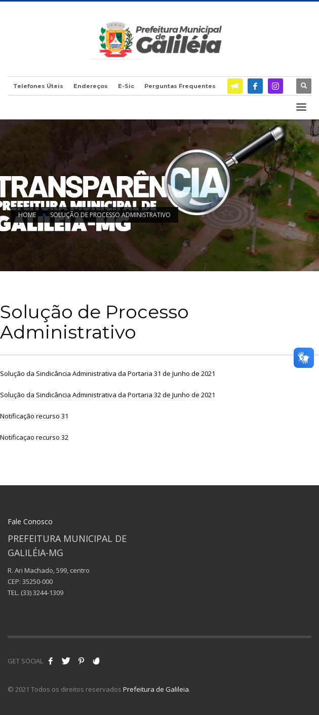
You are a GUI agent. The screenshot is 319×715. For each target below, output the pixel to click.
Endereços (90, 86)
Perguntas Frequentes (180, 86)
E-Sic (126, 86)
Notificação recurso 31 (34, 415)
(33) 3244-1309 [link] (42, 592)
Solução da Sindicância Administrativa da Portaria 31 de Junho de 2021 (107, 373)
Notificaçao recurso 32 (34, 437)
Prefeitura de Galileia (156, 689)
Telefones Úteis (38, 86)
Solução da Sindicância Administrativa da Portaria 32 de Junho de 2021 (107, 394)
